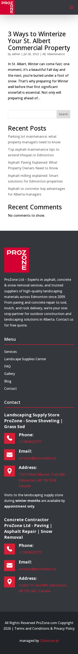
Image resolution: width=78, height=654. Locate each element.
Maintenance (56, 54)
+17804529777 (30, 441)
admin (16, 54)
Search (63, 114)
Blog (7, 381)
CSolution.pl (49, 640)
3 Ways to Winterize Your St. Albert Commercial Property (39, 41)
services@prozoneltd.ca (37, 458)
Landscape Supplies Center (25, 359)
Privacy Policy (64, 628)
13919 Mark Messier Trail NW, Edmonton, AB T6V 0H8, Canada (42, 480)
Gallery (9, 373)
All (44, 54)
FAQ (7, 366)
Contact (10, 388)
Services (10, 351)
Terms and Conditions (32, 628)
